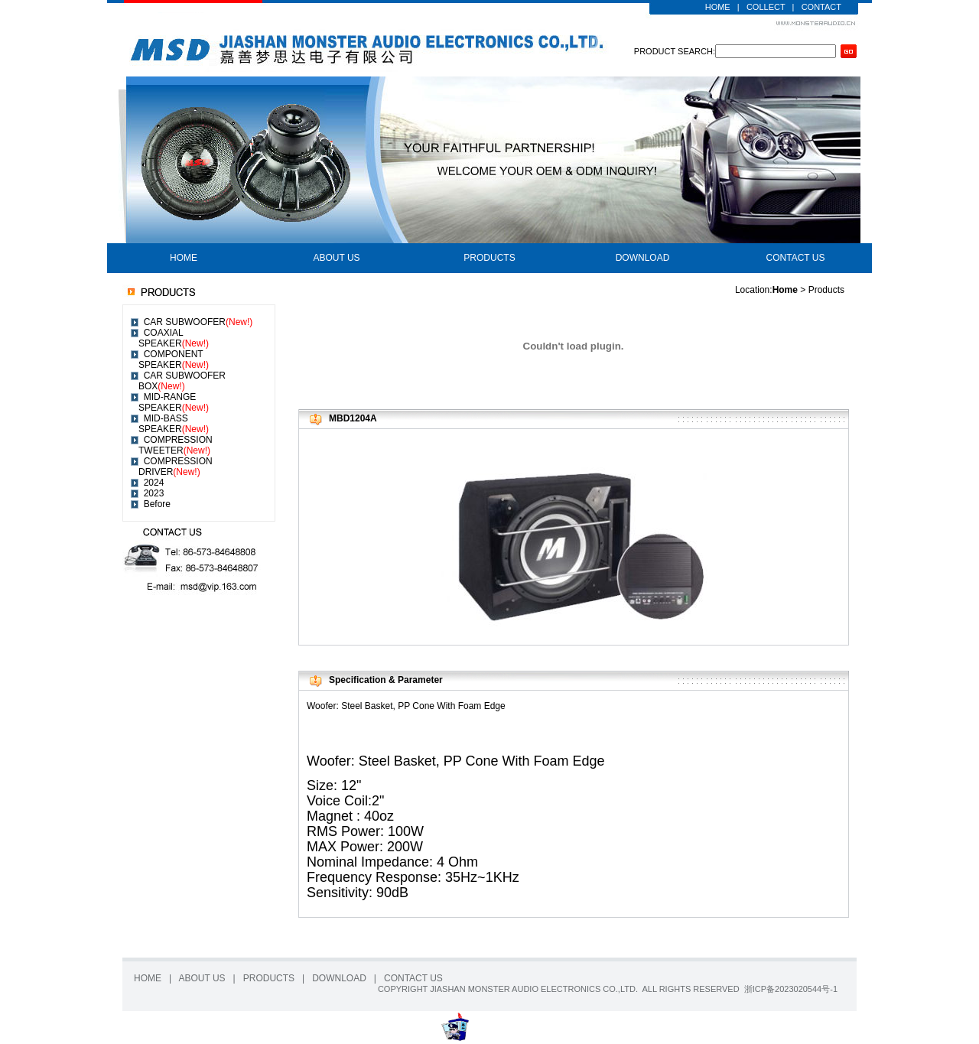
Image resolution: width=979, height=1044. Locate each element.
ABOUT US (336, 257)
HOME (717, 6)
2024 (154, 482)
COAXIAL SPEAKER (173, 338)
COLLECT (765, 6)
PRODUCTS (489, 257)
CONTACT (821, 6)
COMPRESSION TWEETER (175, 445)
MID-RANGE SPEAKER (173, 402)
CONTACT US (795, 257)
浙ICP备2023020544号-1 (791, 989)
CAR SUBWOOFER (198, 322)
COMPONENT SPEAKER (173, 359)
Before (157, 504)
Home (785, 290)
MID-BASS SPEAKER (173, 423)
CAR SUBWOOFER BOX (182, 381)
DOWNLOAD (643, 257)
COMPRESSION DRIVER (175, 466)
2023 (154, 493)
